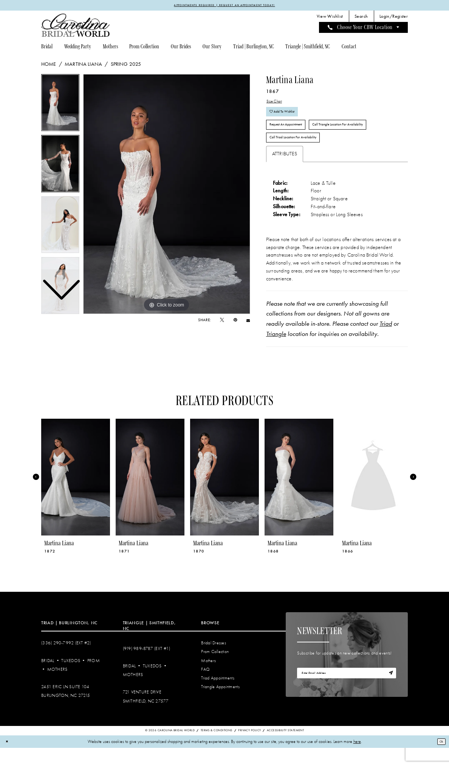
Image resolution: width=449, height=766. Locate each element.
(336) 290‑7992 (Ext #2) (66, 661)
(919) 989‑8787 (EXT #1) (146, 667)
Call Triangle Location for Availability (362, 136)
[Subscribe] (389, 693)
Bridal (47, 678)
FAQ (205, 687)
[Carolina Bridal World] (75, 27)
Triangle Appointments (220, 705)
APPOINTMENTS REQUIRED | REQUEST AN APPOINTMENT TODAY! (224, 5)
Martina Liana (83, 65)
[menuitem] (329, 17)
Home (48, 65)
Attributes (284, 172)
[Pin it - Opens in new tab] (235, 321)
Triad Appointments (217, 696)
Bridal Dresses (213, 661)
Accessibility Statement (285, 749)
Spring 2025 (126, 65)
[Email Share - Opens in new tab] (248, 321)
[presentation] (75, 495)
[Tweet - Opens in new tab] (222, 321)
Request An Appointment (292, 136)
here (357, 759)
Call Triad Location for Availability (301, 154)
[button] (394, 17)
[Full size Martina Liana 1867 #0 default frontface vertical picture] (167, 195)
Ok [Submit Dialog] (439, 759)
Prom (93, 678)
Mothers (57, 687)
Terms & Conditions (216, 749)
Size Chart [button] (277, 104)
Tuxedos (70, 678)
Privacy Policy (249, 749)
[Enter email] (346, 693)
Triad (385, 342)
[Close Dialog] (8, 760)
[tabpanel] (167, 195)
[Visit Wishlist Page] (329, 17)
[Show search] (361, 17)
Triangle (276, 352)
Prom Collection (215, 670)
